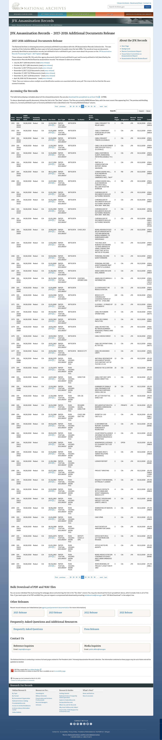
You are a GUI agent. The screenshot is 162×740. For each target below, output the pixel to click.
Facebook (71, 724)
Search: (113, 111)
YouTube (84, 724)
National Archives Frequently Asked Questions (68, 696)
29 (73, 106)
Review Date (140, 118)
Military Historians (41, 696)
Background (126, 49)
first (56, 106)
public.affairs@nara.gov (97, 649)
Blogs (87, 724)
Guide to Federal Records (67, 700)
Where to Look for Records (67, 705)
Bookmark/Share (136, 3)
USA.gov (107, 732)
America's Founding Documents (138, 14)
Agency (44, 119)
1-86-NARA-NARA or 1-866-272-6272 (81, 737)
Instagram (77, 724)
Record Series (133, 118)
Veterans (38, 705)
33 (85, 106)
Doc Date (52, 119)
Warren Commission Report (131, 51)
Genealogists (40, 693)
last (105, 106)
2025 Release (20, 612)
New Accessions (88, 696)
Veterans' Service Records (52, 14)
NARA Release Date (26, 117)
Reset (148, 111)
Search (147, 7)
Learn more (143, 736)
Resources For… (42, 690)
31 (79, 106)
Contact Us (147, 3)
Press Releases (91, 629)
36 (94, 106)
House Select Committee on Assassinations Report (132, 55)
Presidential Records (18, 703)
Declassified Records (66, 702)
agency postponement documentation (55, 608)
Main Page (125, 46)
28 (70, 106)
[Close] (159, 721)
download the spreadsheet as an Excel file (83, 97)
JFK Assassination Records (40, 25)
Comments (151, 119)
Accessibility (64, 732)
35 (91, 106)
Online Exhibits (16, 712)
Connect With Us (81, 721)
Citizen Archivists (123, 3)
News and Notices (88, 693)
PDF (50, 125)
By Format (15, 696)
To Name (81, 119)
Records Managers (41, 702)
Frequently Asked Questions (28, 629)
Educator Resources (81, 14)
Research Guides (66, 690)
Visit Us (110, 14)
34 (88, 106)
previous (62, 106)
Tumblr (81, 724)
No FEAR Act (100, 732)
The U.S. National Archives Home (39, 6)
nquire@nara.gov (25, 649)
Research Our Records (23, 14)
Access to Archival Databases (21, 706)
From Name (91, 117)
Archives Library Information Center (21, 709)
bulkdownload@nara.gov (93, 595)
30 (76, 106)
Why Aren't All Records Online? (68, 707)
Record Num (19, 118)
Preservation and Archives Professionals (44, 699)
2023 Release (55, 612)
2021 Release (126, 612)
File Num (71, 119)
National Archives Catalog (20, 701)
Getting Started (64, 693)
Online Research (19, 690)
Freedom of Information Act (86, 732)
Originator (125, 119)
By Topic (14, 693)
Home (13, 25)
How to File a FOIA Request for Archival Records (68, 710)
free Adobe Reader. (34, 669)
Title (97, 119)
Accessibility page (59, 671)
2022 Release (91, 612)
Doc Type (61, 119)
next (101, 106)
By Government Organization (21, 698)
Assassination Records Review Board (134, 58)
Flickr (91, 724)
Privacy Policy (73, 732)
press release (44, 63)
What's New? (88, 690)
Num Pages (117, 118)
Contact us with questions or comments (22, 680)
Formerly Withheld (36, 118)
